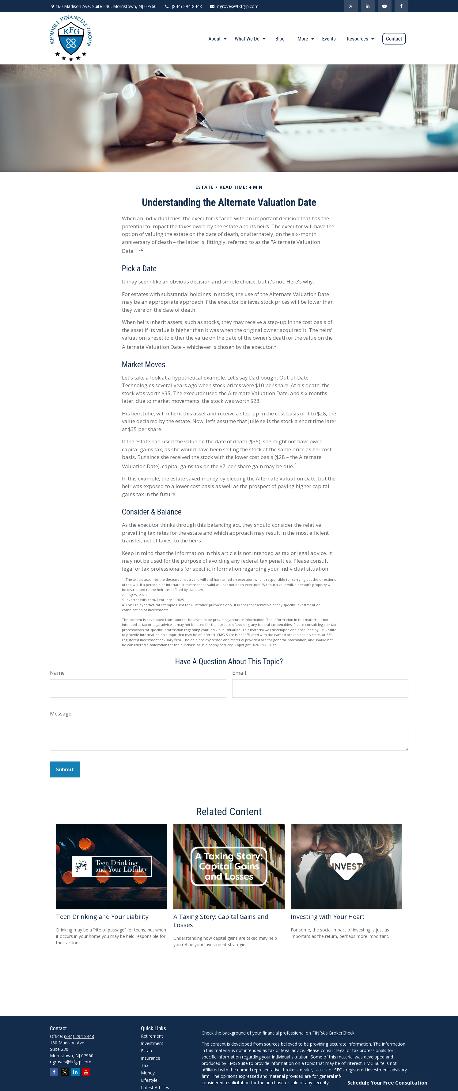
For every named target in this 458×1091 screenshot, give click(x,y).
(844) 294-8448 (183, 6)
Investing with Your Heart (328, 916)
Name (57, 672)
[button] (216, 38)
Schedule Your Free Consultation (387, 1082)
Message (60, 713)
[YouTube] (385, 6)
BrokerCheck (341, 1033)
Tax (144, 1065)
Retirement (152, 1036)
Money (148, 1073)
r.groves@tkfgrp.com (234, 6)
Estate (147, 1051)
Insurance (150, 1058)
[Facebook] (401, 6)
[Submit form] (65, 769)
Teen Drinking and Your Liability (102, 916)
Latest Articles (155, 1087)
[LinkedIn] (368, 6)
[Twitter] (351, 6)
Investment (152, 1043)
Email (239, 672)
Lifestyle (149, 1080)
